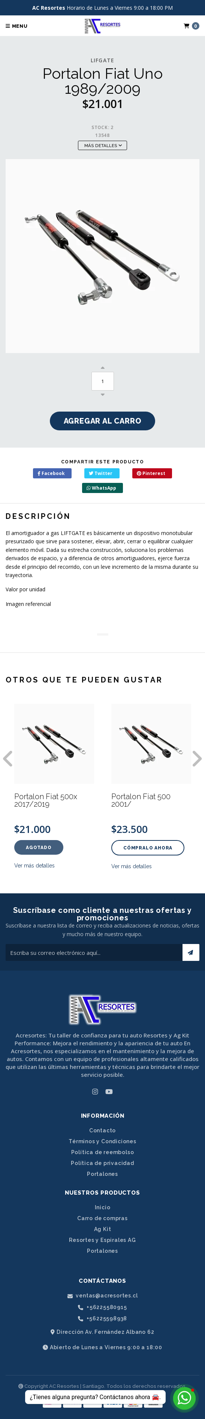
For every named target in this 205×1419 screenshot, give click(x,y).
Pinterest (151, 473)
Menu (17, 26)
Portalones (102, 1174)
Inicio (103, 1207)
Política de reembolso (102, 1152)
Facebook (51, 473)
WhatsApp (101, 488)
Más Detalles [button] (103, 145)
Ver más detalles (34, 866)
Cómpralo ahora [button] (147, 848)
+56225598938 (102, 1318)
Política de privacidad (102, 1163)
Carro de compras (102, 1218)
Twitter (100, 473)
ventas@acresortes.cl (102, 1296)
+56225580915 (102, 1307)
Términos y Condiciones (102, 1141)
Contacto (102, 1130)
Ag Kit (102, 1229)
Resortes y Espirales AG (102, 1240)
